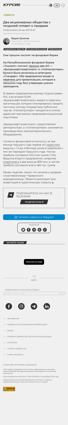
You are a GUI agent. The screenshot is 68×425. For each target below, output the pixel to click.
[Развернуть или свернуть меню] (63, 5)
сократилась (11, 161)
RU (56, 5)
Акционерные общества (14, 49)
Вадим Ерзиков (20, 38)
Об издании (13, 319)
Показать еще (34, 262)
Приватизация (55, 49)
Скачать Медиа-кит (16, 349)
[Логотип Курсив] (11, 4)
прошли (34, 65)
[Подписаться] (63, 293)
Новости (9, 14)
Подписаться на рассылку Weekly (22, 290)
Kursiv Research (15, 355)
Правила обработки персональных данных (29, 337)
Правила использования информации (27, 325)
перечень (9, 79)
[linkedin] (46, 306)
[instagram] (21, 306)
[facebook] (9, 306)
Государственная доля (36, 49)
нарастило (53, 144)
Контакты (12, 343)
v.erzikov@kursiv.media (20, 44)
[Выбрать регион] (50, 5)
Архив (10, 331)
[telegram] (34, 306)
